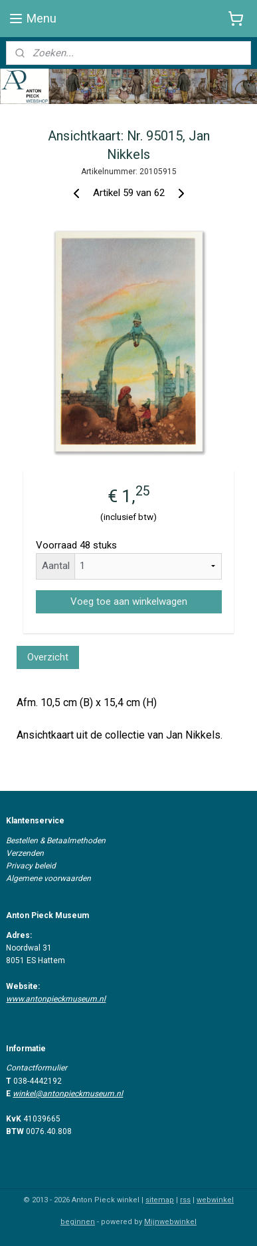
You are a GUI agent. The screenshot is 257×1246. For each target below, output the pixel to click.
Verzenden (25, 853)
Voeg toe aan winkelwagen (128, 601)
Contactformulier (36, 1067)
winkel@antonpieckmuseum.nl (68, 1093)
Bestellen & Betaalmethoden (56, 840)
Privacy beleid (31, 865)
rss (185, 1200)
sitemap (159, 1200)
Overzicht (47, 657)
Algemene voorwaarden (48, 878)
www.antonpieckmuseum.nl (56, 999)
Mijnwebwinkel (170, 1222)
